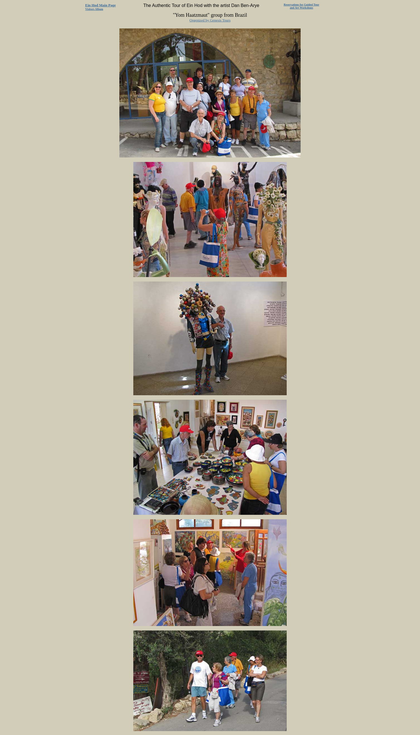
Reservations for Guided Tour (301, 4)
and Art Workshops (301, 7)
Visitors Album (94, 9)
